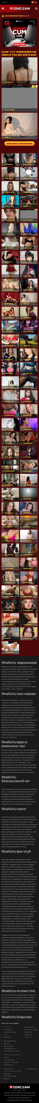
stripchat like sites (9, 1048)
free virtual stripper (10, 1041)
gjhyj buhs (7, 1037)
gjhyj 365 (7, 1078)
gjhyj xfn (6, 1043)
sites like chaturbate (10, 1032)
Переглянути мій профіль (19, 143)
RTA (14, 1090)
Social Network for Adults (11, 1051)
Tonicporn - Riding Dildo (11, 1062)
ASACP (19, 1090)
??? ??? (6, 1034)
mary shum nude (32, 1069)
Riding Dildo (28, 1032)
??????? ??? (28, 1037)
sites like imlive (8, 1069)
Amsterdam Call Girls (31, 1029)
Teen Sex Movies (9, 1060)
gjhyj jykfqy (7, 1074)
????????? (7, 1027)
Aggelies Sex (29, 1034)
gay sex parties (8, 1046)
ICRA (24, 1090)
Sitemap (6, 1057)
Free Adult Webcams (10, 1076)
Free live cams (8, 1065)
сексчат (4, 2)
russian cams (8, 1029)
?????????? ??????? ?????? (12, 1071)
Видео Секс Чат (30, 1027)
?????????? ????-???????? (12, 1055)
